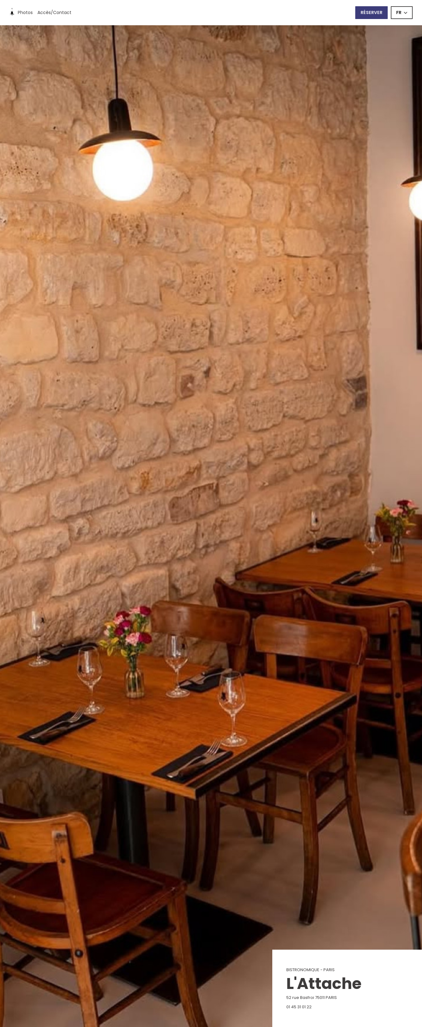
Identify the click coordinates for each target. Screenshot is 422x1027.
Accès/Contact (54, 12)
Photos (25, 12)
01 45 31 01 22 (299, 1007)
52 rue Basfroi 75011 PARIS (342, 997)
